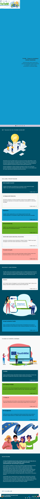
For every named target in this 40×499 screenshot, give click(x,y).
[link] (36, 498)
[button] (26, 498)
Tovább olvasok (33, 191)
